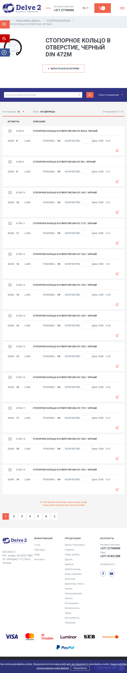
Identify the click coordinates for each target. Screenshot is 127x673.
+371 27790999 (64, 10)
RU (84, 8)
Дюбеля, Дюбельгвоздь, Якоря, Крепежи (73, 569)
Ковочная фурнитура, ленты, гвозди (74, 583)
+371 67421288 (110, 556)
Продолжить (80, 668)
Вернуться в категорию (65, 68)
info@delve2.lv (107, 564)
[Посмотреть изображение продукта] (10, 131)
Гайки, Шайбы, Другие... (28, 20)
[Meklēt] (90, 95)
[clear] (79, 95)
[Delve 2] (21, 8)
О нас (37, 544)
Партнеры (39, 549)
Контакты (39, 559)
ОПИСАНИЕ (39, 121)
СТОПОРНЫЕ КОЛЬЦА (58, 20)
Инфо (37, 554)
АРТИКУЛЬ (13, 121)
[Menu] (122, 8)
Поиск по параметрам (108, 95)
